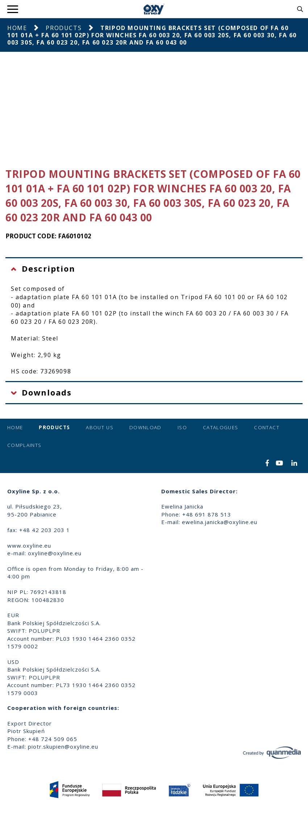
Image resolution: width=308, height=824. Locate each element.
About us (99, 427)
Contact (266, 427)
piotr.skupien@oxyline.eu (63, 746)
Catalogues (220, 427)
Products (64, 28)
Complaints (24, 445)
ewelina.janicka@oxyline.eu (219, 522)
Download (145, 427)
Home (17, 28)
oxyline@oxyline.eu (55, 553)
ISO (182, 427)
